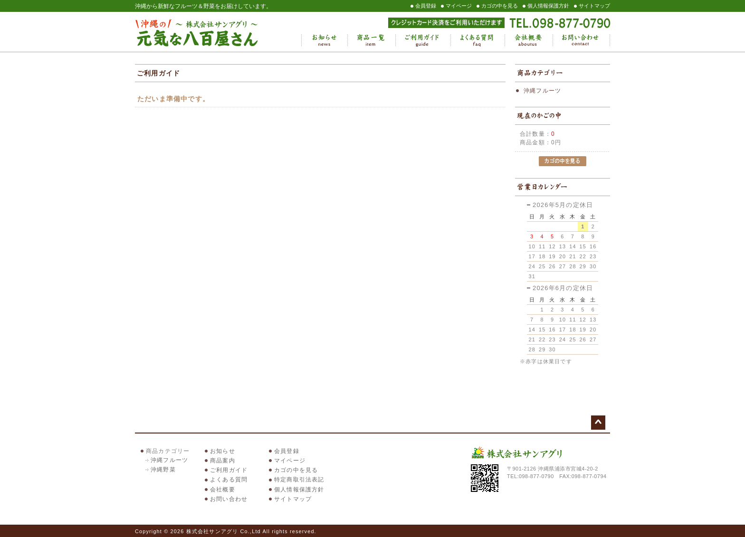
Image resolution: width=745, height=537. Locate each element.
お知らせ (324, 40)
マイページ (459, 6)
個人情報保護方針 (548, 6)
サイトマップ (594, 6)
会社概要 (529, 40)
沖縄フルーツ (542, 90)
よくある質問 (477, 40)
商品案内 (222, 460)
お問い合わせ (581, 40)
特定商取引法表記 (299, 479)
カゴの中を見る (499, 6)
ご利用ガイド (422, 40)
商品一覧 (371, 40)
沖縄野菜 (163, 469)
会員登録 (425, 6)
